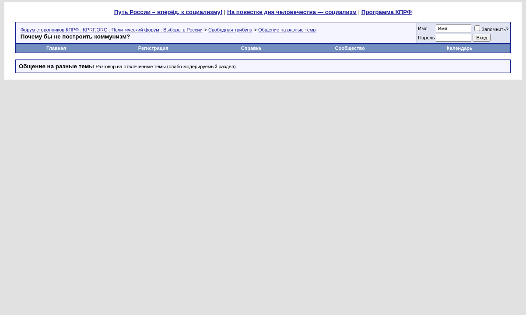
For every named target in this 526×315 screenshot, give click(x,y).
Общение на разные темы (287, 29)
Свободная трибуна (230, 29)
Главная (56, 48)
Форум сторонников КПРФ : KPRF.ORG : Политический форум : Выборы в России (112, 29)
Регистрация (153, 48)
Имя (422, 28)
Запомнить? (491, 29)
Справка (251, 48)
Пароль (426, 37)
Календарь (460, 48)
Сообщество (350, 48)
